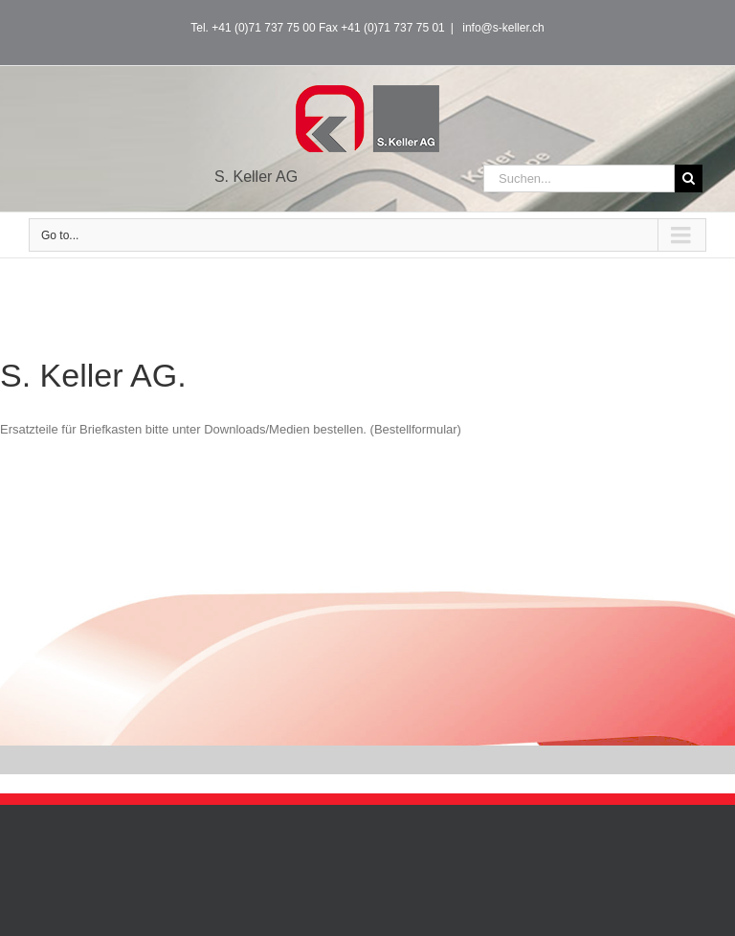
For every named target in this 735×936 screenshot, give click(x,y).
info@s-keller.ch (502, 27)
